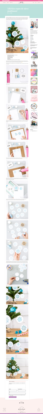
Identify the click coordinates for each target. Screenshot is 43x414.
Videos (31, 40)
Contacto (39, 2)
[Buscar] (37, 20)
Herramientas (31, 38)
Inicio (39, 408)
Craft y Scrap (8, 7)
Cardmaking (31, 36)
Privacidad (4, 408)
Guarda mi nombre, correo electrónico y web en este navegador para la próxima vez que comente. (17, 395)
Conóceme (4, 2)
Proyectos (11, 2)
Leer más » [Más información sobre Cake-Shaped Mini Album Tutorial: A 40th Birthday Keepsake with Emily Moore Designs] (31, 46)
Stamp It (11, 61)
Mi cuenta (38, 409)
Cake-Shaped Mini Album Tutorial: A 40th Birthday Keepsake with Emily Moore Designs (34, 45)
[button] (8, 13)
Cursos (8, 2)
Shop (33, 2)
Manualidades (11, 7)
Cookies (4, 409)
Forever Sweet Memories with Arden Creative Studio (33, 42)
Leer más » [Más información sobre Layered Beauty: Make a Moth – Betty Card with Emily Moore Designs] (31, 49)
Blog (35, 2)
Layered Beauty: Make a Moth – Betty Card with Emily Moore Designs (33, 48)
